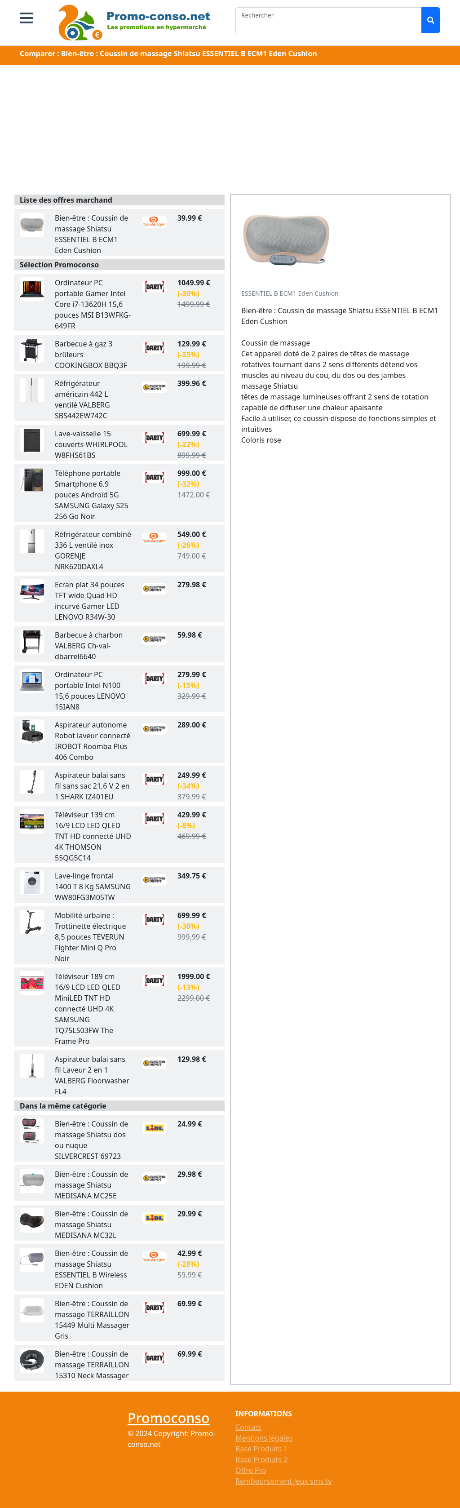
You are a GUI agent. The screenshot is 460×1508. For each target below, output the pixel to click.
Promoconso (169, 1417)
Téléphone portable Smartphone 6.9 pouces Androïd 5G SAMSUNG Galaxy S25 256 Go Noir (91, 494)
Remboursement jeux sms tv (283, 1481)
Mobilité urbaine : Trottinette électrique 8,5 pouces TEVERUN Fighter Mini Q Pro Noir (90, 936)
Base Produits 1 (261, 1449)
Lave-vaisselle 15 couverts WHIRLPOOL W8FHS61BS (91, 444)
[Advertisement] (230, 132)
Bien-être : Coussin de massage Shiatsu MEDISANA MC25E (91, 1185)
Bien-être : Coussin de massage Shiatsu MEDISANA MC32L (91, 1224)
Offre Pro (250, 1470)
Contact (248, 1427)
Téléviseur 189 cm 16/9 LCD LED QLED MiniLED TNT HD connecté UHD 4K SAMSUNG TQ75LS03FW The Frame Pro (87, 1008)
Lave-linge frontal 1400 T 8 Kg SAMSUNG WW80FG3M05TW (93, 886)
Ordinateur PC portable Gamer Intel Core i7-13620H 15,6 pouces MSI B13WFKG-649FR (93, 304)
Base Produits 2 (261, 1459)
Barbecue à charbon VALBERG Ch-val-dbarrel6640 (89, 645)
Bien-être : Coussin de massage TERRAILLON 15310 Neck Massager (92, 1364)
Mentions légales (264, 1438)
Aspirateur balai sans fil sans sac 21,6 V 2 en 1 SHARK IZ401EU (92, 786)
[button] (26, 18)
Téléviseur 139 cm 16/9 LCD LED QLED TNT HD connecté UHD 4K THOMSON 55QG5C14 (93, 836)
